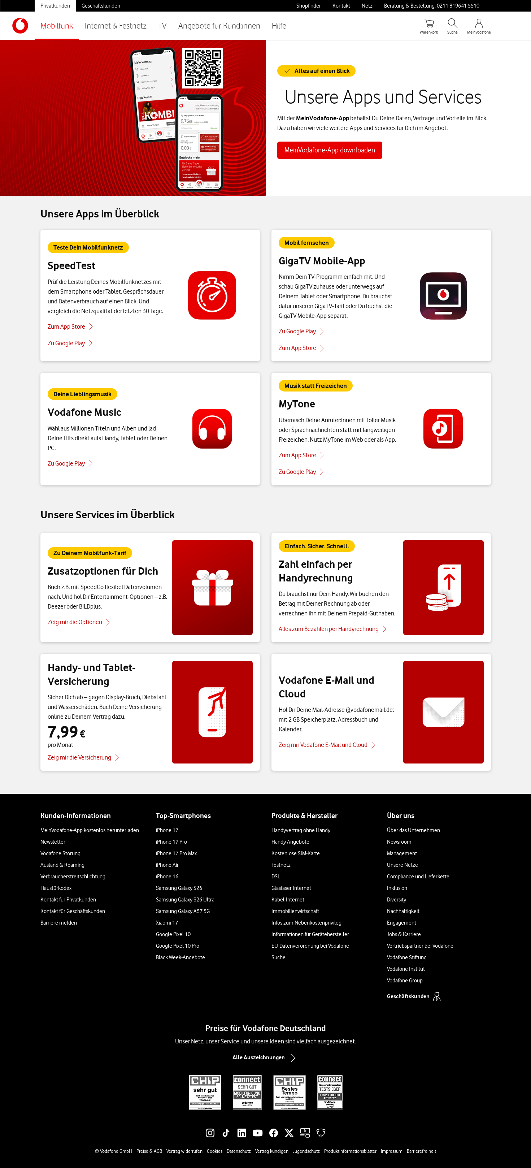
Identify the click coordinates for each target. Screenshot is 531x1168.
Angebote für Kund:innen (219, 25)
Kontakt (341, 6)
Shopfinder (308, 6)
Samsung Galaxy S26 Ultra (185, 899)
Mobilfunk (56, 25)
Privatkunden (55, 6)
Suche (278, 957)
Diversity (396, 899)
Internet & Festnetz (116, 25)
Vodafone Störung (60, 853)
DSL (275, 876)
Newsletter (52, 842)
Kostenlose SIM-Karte (295, 853)
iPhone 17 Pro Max (176, 853)
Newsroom (399, 842)
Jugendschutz (306, 1151)
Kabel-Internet (287, 899)
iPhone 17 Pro (171, 842)
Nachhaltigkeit (403, 911)
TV (162, 25)
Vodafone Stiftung (407, 957)
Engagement (401, 923)
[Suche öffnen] (453, 26)
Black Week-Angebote (180, 957)
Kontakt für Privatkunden (68, 899)
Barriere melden (58, 923)
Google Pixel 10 (173, 934)
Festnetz (281, 865)
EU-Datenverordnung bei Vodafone (310, 946)
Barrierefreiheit (421, 1151)
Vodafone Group (405, 980)
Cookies (214, 1151)
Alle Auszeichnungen (265, 1058)
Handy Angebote (290, 842)
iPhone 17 (167, 830)
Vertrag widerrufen (184, 1151)
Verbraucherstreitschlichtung (72, 876)
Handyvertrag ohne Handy (300, 830)
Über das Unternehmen (413, 830)
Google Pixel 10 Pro (177, 946)
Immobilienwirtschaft (295, 911)
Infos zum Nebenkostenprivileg (306, 923)
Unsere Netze (402, 865)
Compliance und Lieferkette (418, 876)
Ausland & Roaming (62, 865)
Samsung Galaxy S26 (179, 888)
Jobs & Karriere (404, 934)
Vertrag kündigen (271, 1151)
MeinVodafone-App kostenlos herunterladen (89, 830)
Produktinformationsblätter (350, 1151)
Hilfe (279, 25)
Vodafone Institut (406, 969)
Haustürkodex (55, 888)
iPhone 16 (167, 876)
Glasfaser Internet (291, 888)
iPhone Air (167, 865)
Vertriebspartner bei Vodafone (420, 946)
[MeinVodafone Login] (479, 26)
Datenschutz (239, 1151)
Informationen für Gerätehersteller (310, 934)
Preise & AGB (149, 1151)
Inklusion (397, 888)
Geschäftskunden (101, 6)
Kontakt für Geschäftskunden (72, 911)
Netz (367, 6)
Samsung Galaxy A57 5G (183, 911)
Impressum (391, 1151)
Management (402, 853)
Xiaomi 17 (167, 923)
